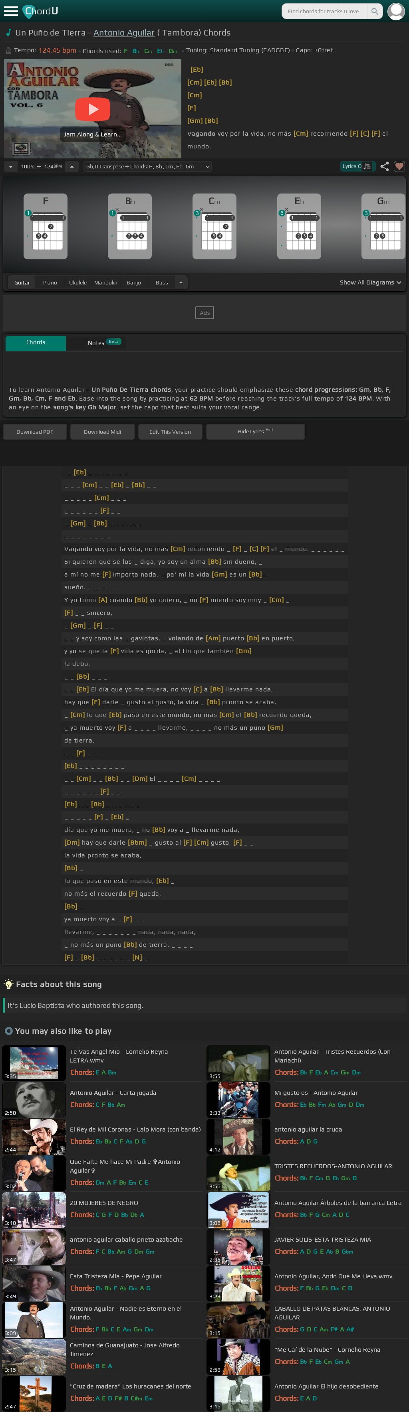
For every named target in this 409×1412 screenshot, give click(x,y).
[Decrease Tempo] (11, 166)
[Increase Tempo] (72, 166)
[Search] (374, 11)
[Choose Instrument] (181, 282)
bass (162, 282)
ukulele (78, 282)
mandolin (105, 282)
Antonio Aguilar (124, 33)
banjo (134, 282)
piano (50, 282)
